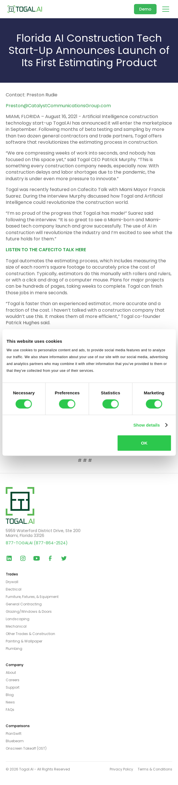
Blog (10, 695)
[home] (25, 9)
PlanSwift (13, 733)
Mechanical (16, 626)
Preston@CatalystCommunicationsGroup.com (58, 105)
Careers (12, 680)
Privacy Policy (121, 769)
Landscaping (17, 619)
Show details (146, 424)
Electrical (13, 589)
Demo (145, 9)
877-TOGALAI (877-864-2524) (37, 543)
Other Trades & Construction (30, 634)
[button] (164, 9)
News (10, 702)
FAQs (10, 709)
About (11, 672)
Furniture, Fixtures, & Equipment (32, 597)
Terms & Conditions (155, 769)
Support (12, 687)
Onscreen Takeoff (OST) (26, 748)
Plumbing (14, 648)
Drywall (12, 582)
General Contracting (24, 604)
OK (144, 443)
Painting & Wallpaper (24, 641)
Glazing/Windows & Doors (29, 611)
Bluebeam (15, 741)
